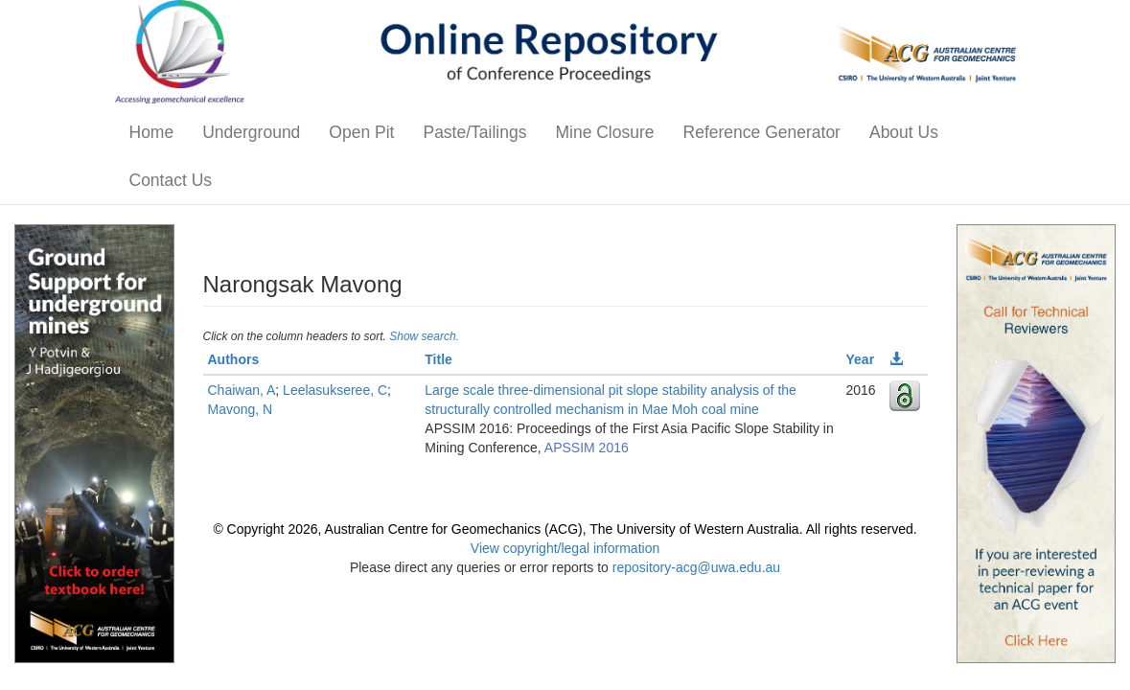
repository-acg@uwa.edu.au (696, 567)
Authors (234, 359)
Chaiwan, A (242, 390)
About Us (903, 132)
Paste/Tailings (474, 132)
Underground (251, 132)
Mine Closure (604, 132)
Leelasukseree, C (335, 390)
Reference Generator (762, 132)
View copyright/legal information (565, 548)
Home (151, 132)
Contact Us (171, 180)
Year (860, 359)
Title (438, 359)
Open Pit (361, 132)
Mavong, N (240, 409)
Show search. (424, 336)
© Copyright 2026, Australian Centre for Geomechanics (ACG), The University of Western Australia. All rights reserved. (564, 529)
